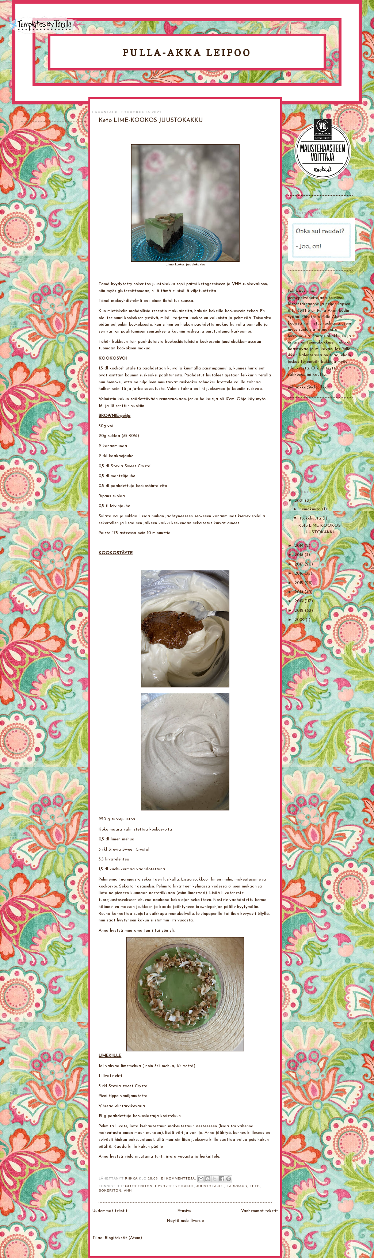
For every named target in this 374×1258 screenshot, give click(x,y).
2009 (300, 620)
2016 (299, 573)
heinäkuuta (310, 509)
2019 (299, 546)
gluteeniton (139, 1186)
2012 (299, 611)
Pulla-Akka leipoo (187, 52)
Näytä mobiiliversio (185, 1221)
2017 (299, 564)
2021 (299, 501)
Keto (254, 1186)
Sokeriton (110, 1190)
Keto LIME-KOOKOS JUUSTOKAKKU (151, 120)
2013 (299, 601)
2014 (299, 592)
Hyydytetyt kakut (174, 1186)
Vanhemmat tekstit (259, 1211)
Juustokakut (210, 1186)
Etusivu (184, 1211)
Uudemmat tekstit (109, 1211)
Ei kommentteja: (179, 1178)
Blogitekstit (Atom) (123, 1238)
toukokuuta (311, 518)
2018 (299, 555)
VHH (128, 1190)
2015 (299, 583)
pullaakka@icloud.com (309, 387)
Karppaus (236, 1186)
